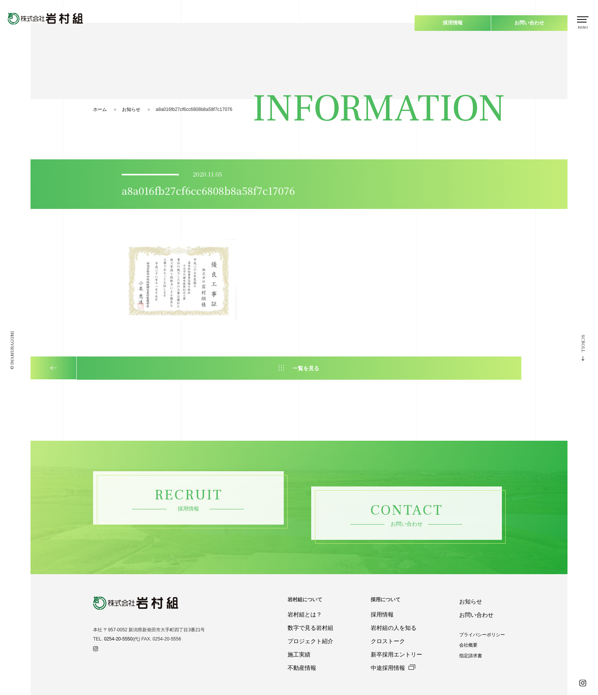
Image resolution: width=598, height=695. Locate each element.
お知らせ (131, 109)
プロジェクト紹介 (310, 641)
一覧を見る (306, 368)
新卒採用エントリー (396, 654)
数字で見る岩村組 (310, 627)
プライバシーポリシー (482, 634)
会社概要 (468, 645)
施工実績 (299, 654)
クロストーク (388, 641)
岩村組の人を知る (393, 627)
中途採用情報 (393, 668)
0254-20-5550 (118, 639)
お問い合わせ (529, 23)
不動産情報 (302, 668)
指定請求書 (470, 655)
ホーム (100, 109)
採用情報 (453, 23)
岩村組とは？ (305, 614)
